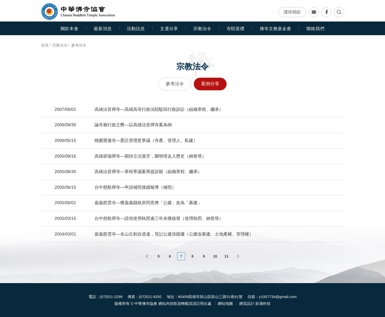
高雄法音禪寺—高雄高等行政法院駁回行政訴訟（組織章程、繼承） (158, 109)
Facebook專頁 (326, 12)
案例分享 (210, 83)
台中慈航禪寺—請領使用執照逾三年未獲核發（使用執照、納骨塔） (158, 218)
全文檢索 (339, 12)
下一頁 (237, 256)
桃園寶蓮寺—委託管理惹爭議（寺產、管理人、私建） (146, 140)
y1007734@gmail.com (278, 296)
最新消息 (103, 28)
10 (215, 256)
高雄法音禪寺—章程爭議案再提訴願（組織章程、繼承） (148, 171)
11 (226, 256)
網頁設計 (246, 303)
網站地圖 (225, 303)
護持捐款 (292, 12)
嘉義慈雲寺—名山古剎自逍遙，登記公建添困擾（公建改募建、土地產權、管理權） (173, 234)
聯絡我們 (314, 12)
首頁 (45, 45)
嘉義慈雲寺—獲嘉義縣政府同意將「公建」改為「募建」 (148, 202)
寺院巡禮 (236, 28)
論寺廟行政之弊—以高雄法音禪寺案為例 (133, 124)
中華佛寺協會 (78, 11)
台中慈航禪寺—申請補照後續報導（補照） (135, 187)
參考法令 (78, 45)
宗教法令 (59, 45)
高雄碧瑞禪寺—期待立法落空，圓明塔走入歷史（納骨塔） (150, 156)
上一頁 (147, 256)
